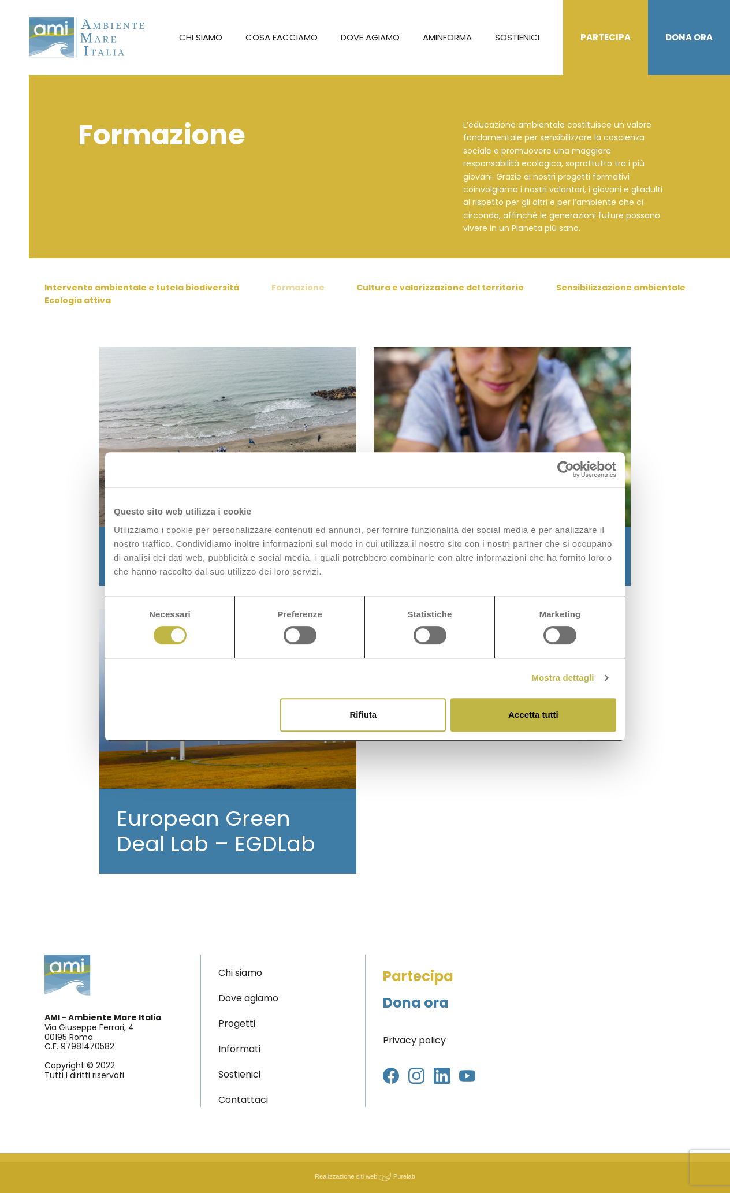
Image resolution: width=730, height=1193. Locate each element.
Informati (239, 1049)
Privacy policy (414, 1040)
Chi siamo (200, 37)
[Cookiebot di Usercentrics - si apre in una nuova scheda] (565, 469)
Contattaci (243, 1099)
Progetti (236, 1023)
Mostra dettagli (562, 678)
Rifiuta (363, 714)
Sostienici (517, 37)
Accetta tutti (533, 714)
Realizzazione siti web (346, 1176)
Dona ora (689, 37)
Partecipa (605, 37)
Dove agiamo (370, 37)
